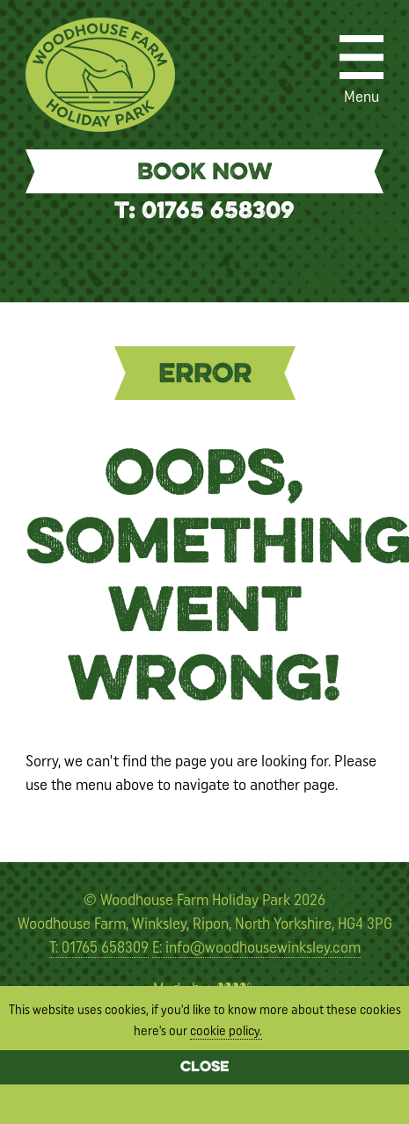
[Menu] (361, 57)
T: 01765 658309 (204, 212)
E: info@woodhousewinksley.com (256, 947)
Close (204, 1068)
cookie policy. (226, 1031)
